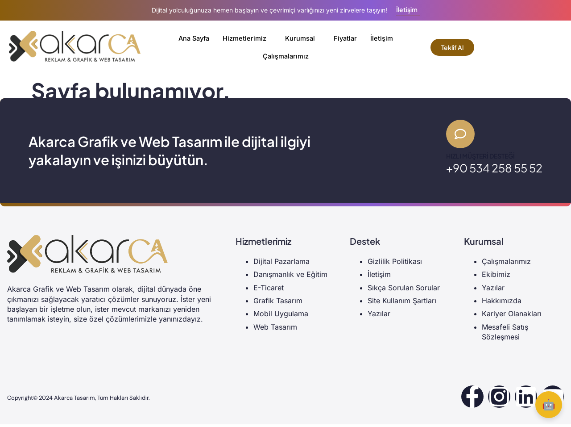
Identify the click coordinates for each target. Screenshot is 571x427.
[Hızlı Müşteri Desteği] (461, 135)
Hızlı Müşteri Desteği (480, 159)
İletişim (383, 38)
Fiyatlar (347, 38)
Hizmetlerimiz (245, 38)
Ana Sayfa (193, 38)
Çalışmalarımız (285, 56)
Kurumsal (301, 38)
